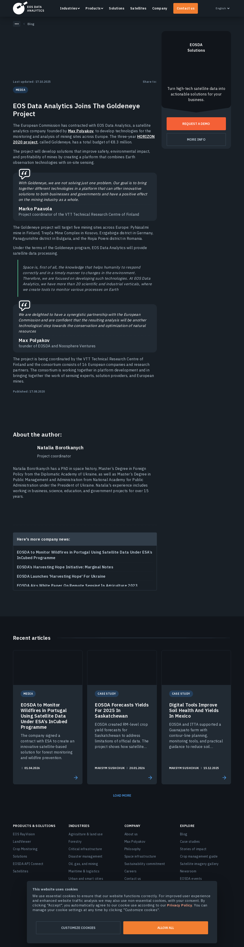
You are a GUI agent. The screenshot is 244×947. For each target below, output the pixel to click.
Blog (183, 834)
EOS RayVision (24, 834)
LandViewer (22, 841)
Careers (130, 871)
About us (131, 834)
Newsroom (188, 871)
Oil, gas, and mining (83, 864)
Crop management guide (199, 856)
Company (159, 8)
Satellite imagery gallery (199, 864)
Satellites (138, 8)
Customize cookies (77, 928)
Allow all (167, 928)
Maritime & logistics (84, 871)
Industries (68, 8)
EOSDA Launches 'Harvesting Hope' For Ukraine (61, 576)
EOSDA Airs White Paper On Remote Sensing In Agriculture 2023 (77, 585)
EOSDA (28, 7)
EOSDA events (191, 879)
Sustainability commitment (144, 864)
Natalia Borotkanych (60, 447)
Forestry (75, 841)
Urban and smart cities (86, 879)
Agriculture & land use (86, 834)
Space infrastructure (140, 856)
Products (93, 8)
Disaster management (86, 856)
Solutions (116, 8)
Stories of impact (193, 849)
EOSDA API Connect (28, 864)
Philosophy (132, 849)
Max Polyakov (81, 131)
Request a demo (196, 124)
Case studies (190, 841)
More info (196, 139)
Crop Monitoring (25, 849)
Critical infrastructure (85, 849)
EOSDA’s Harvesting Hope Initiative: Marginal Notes (65, 567)
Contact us (185, 8)
